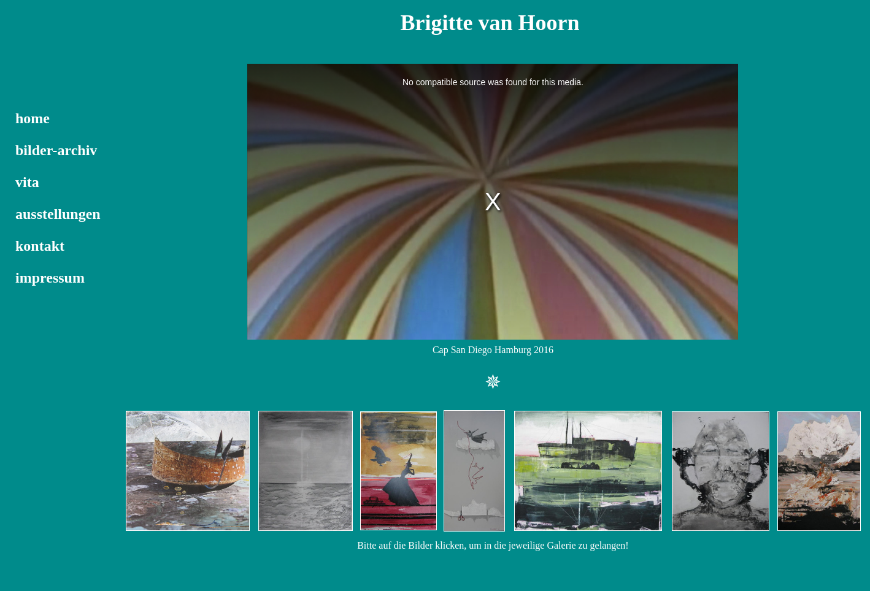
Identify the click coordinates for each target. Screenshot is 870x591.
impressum (50, 278)
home (32, 118)
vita (27, 182)
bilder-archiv (56, 150)
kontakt (39, 246)
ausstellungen (58, 214)
